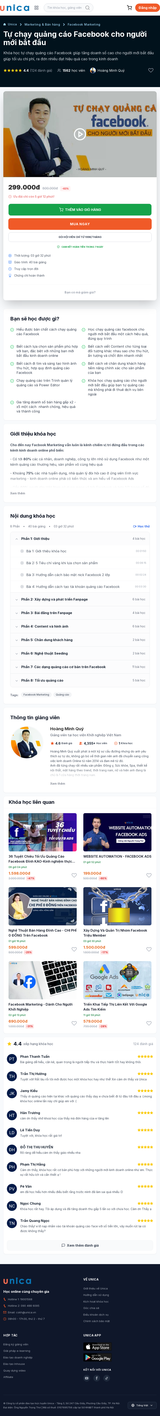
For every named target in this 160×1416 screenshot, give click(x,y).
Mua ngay (80, 224)
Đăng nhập (148, 8)
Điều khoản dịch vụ (96, 1314)
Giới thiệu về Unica (95, 1288)
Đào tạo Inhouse (14, 1364)
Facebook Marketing (84, 24)
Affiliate (8, 1377)
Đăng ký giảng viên (15, 1344)
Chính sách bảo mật (96, 1321)
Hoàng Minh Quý (111, 70)
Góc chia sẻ (91, 1308)
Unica (10, 24)
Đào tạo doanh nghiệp (17, 1357)
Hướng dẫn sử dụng (96, 1295)
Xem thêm (17, 493)
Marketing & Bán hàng (42, 24)
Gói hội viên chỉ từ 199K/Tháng (80, 237)
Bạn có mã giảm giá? (80, 292)
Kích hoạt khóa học (96, 1301)
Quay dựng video (14, 1370)
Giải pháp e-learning (16, 1350)
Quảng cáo (62, 694)
